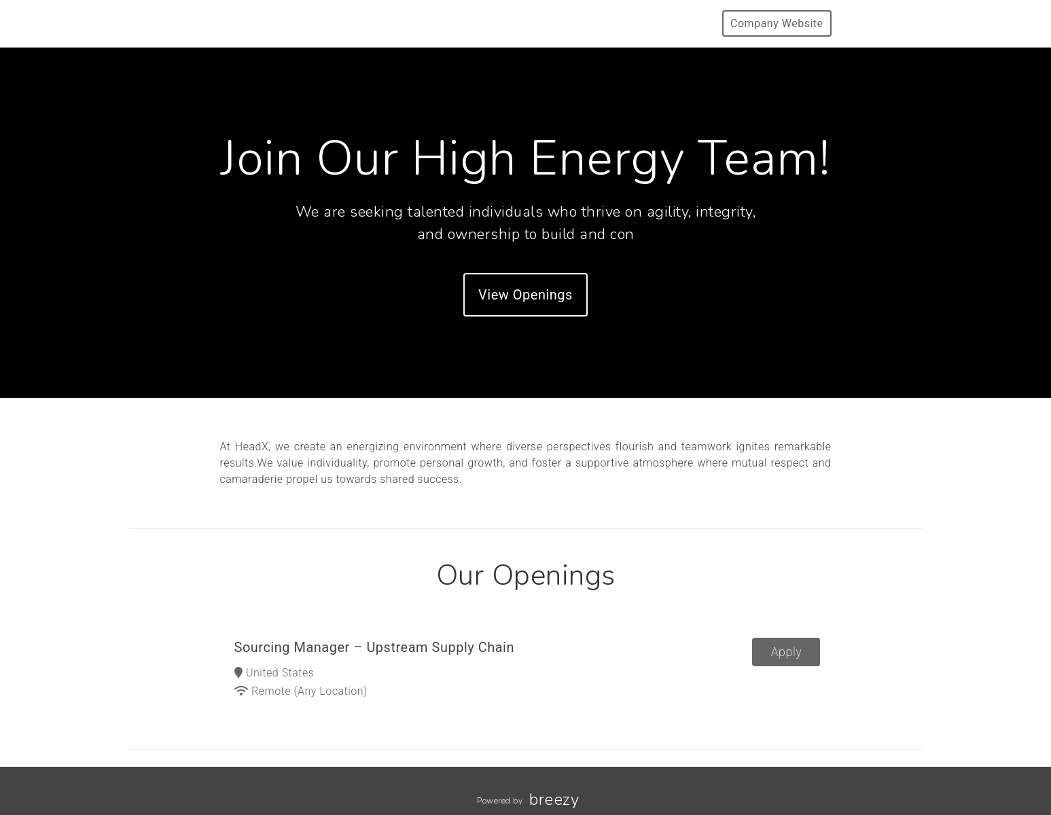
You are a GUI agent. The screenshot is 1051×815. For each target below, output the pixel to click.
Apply (786, 652)
